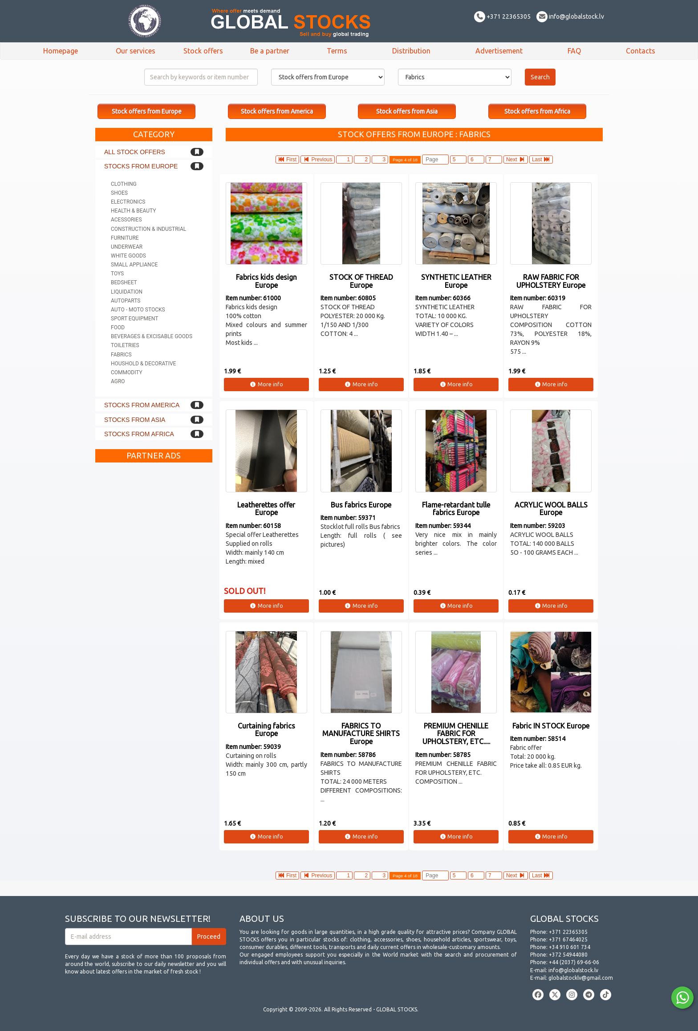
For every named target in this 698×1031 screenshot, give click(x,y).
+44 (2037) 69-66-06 (574, 962)
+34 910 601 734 (569, 947)
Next (515, 159)
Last (541, 159)
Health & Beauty (133, 211)
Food (118, 327)
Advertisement (499, 51)
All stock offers (134, 151)
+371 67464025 (568, 939)
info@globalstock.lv (570, 16)
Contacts (640, 51)
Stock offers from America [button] (277, 111)
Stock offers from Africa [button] (537, 111)
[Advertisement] (153, 600)
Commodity (126, 372)
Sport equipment (134, 318)
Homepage (60, 51)
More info (266, 384)
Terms (337, 51)
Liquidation (126, 292)
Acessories (126, 220)
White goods (128, 256)
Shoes (119, 193)
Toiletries (125, 345)
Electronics (128, 202)
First (287, 159)
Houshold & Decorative (143, 363)
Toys (117, 273)
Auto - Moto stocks (138, 310)
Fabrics (121, 355)
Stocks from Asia (134, 419)
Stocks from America (141, 405)
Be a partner (269, 51)
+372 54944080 (568, 954)
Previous (317, 159)
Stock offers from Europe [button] (147, 111)
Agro (118, 381)
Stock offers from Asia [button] (407, 111)
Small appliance (134, 265)
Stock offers (203, 51)
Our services (135, 51)
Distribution (411, 51)
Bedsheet (124, 282)
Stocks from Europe (141, 166)
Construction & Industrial (148, 229)
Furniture (125, 238)
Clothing (124, 184)
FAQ (574, 51)
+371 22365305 (502, 16)
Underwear (126, 247)
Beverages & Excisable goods (151, 336)
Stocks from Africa (139, 434)
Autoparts (125, 301)
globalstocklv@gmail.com (580, 978)
